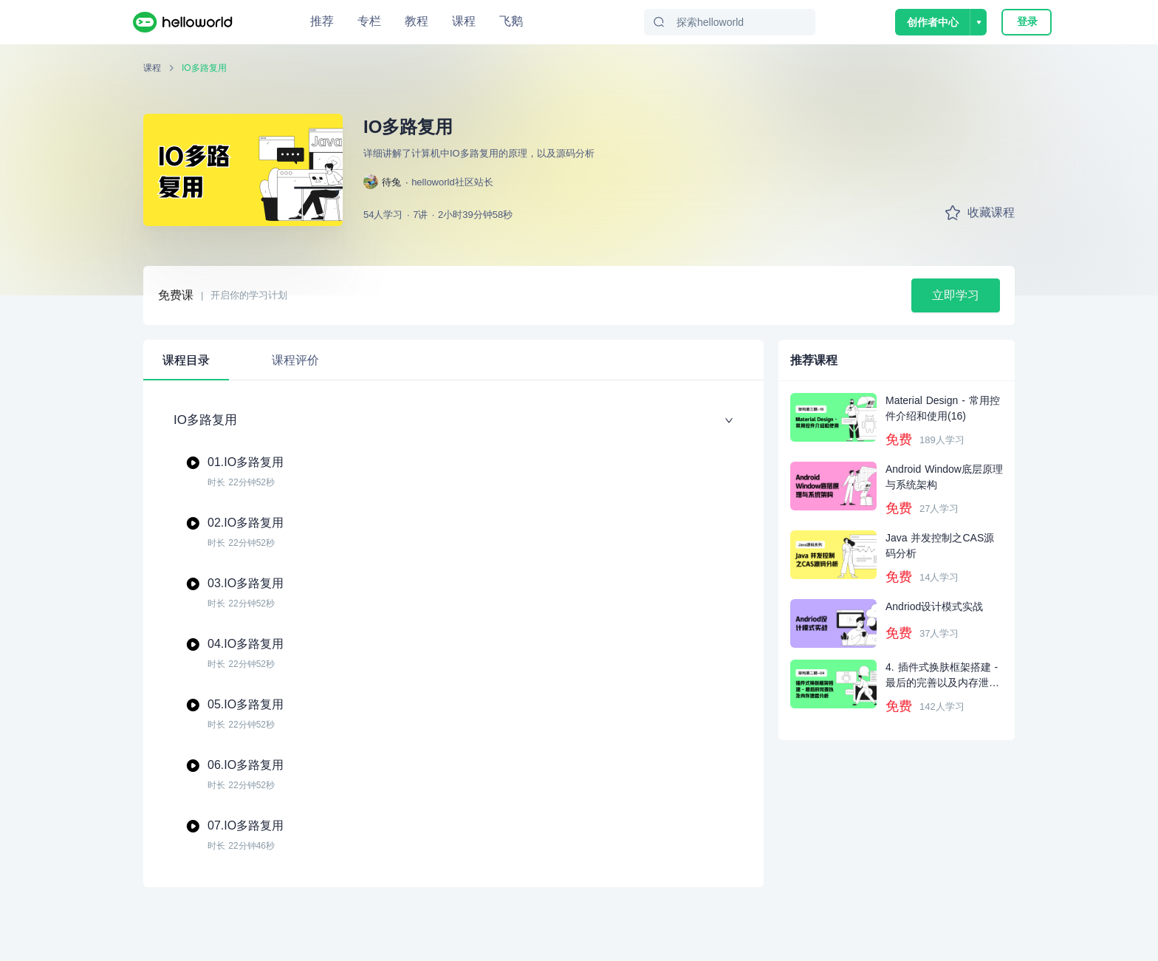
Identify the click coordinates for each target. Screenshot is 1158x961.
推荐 (322, 21)
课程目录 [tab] (186, 360)
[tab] (405, 352)
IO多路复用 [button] (453, 420)
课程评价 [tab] (295, 360)
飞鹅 (511, 21)
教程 (416, 21)
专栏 (369, 21)
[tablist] (453, 360)
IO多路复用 (204, 68)
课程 (464, 21)
